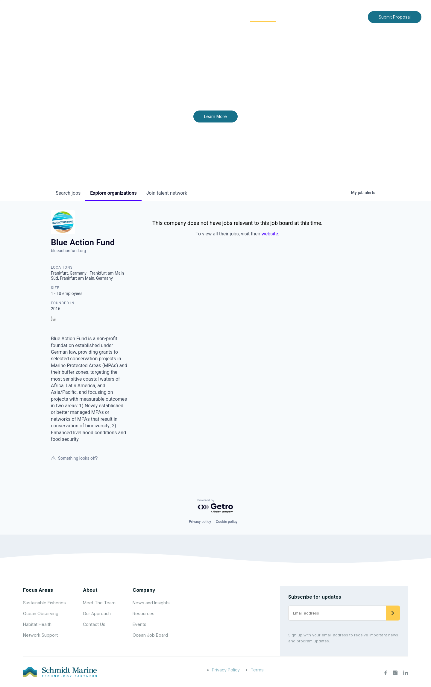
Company (144, 590)
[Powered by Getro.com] (215, 506)
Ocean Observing (40, 613)
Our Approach (97, 613)
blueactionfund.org (68, 250)
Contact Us (350, 16)
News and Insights (309, 16)
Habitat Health (37, 624)
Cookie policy (226, 522)
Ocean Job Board (150, 635)
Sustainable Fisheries (44, 602)
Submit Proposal (395, 16)
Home (166, 16)
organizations (113, 193)
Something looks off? (74, 458)
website (270, 234)
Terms (257, 669)
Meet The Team (99, 602)
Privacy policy (200, 522)
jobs (68, 193)
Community (263, 16)
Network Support (40, 635)
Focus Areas (223, 16)
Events (139, 624)
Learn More (215, 116)
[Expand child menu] (199, 17)
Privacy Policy (226, 669)
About (190, 16)
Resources (143, 613)
